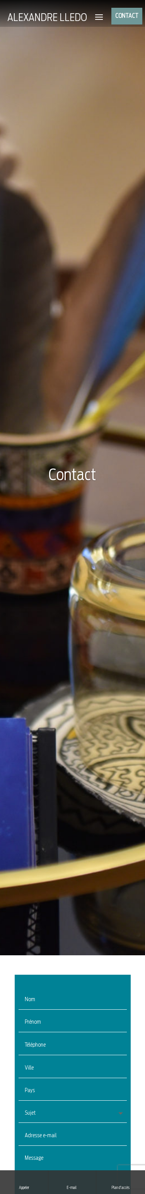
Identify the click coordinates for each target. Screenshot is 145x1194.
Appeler (24, 1181)
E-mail (72, 1181)
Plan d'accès (120, 1181)
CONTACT (126, 16)
